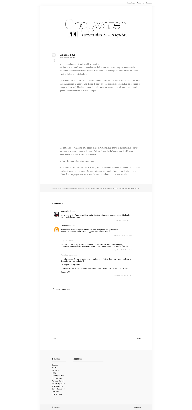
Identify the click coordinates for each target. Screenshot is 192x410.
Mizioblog (55, 370)
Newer (138, 338)
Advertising (62, 188)
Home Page (131, 3)
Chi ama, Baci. (67, 54)
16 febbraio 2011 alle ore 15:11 (123, 250)
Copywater (57, 407)
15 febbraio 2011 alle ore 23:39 (123, 235)
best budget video (93, 188)
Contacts (149, 3)
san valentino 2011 (113, 188)
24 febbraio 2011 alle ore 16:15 (123, 275)
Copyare (55, 365)
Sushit (54, 368)
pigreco (64, 211)
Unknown (65, 226)
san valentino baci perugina (128, 188)
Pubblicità (103, 188)
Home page (137, 407)
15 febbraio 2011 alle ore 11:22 (123, 220)
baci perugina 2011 (81, 188)
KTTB (54, 373)
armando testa (70, 188)
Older (54, 338)
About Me (140, 3)
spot (138, 188)
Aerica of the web (58, 381)
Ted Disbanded (57, 386)
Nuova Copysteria (58, 384)
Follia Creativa (57, 394)
